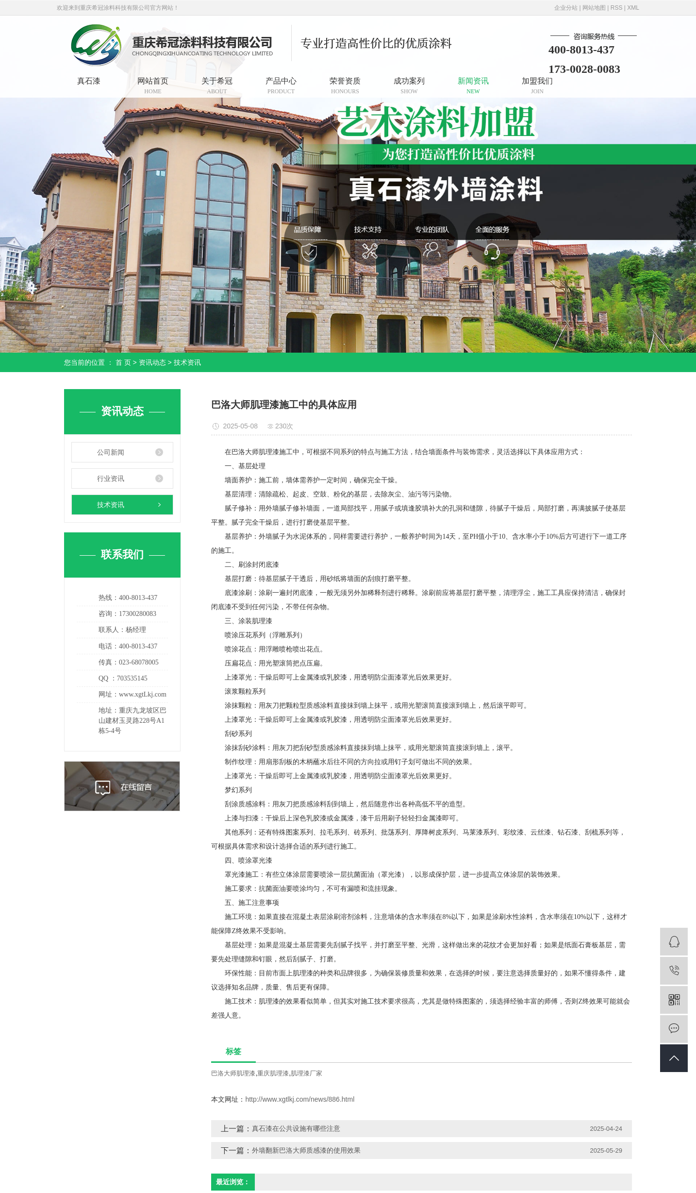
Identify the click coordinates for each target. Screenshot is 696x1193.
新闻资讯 (473, 86)
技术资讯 (187, 362)
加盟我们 (537, 86)
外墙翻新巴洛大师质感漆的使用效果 (306, 1150)
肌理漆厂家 (306, 1073)
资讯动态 (152, 362)
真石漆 (88, 81)
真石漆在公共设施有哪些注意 (296, 1128)
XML (633, 7)
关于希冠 (216, 86)
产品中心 (281, 86)
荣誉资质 (345, 86)
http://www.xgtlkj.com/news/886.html (299, 1099)
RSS (617, 7)
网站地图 (594, 7)
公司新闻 (110, 452)
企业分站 (566, 7)
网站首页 (152, 86)
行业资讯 (110, 478)
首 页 (123, 362)
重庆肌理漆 (273, 1073)
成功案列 (409, 86)
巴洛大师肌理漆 (233, 1073)
